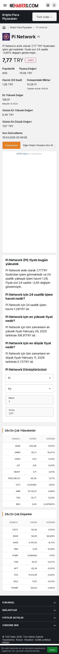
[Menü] (4, 5)
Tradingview (11, 145)
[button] (47, 5)
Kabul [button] (52, 650)
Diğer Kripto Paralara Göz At (38, 145)
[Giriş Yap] (54, 5)
